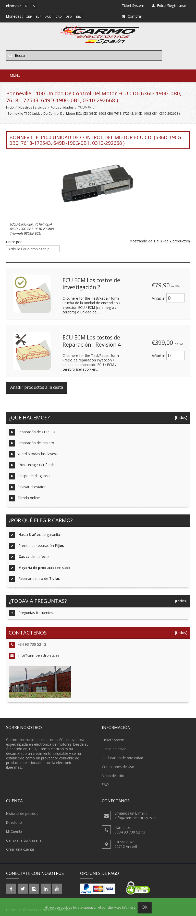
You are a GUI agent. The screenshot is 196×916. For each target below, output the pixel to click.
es (33, 6)
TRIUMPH (85, 107)
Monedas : (14, 16)
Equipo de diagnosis (29, 476)
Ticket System (113, 740)
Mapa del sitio (113, 776)
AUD (48, 16)
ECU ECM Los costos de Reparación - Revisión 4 (92, 341)
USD (69, 16)
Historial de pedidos (22, 813)
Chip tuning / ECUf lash (31, 465)
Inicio (10, 107)
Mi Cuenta (14, 831)
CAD (59, 16)
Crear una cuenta (20, 849)
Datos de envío (114, 749)
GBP (29, 16)
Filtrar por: (14, 242)
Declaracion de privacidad (122, 758)
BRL (78, 16)
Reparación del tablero (31, 443)
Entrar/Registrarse (169, 5)
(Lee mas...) (15, 767)
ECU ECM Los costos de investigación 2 (91, 284)
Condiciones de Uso (118, 767)
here (131, 907)
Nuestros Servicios (32, 107)
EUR (38, 16)
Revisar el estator (27, 487)
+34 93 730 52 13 (27, 645)
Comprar (132, 16)
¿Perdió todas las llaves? (33, 454)
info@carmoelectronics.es (34, 656)
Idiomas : (13, 5)
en (26, 6)
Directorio (14, 822)
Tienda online (24, 498)
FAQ (105, 785)
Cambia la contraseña (24, 840)
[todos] (180, 417)
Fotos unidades (62, 107)
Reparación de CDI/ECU (32, 432)
